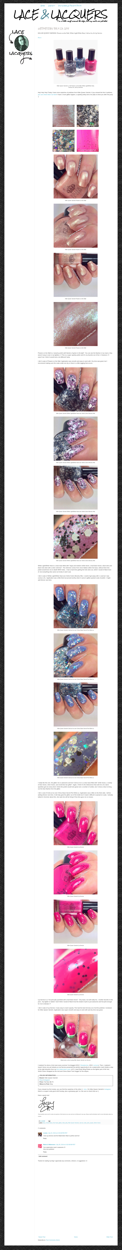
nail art (81, 1122)
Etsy (40, 1080)
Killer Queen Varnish (73, 1122)
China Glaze (49, 1122)
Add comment (43, 1156)
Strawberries (84, 1065)
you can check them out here (47, 94)
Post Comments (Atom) (53, 1240)
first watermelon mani (63, 1069)
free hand (55, 1122)
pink (88, 1122)
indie (63, 1122)
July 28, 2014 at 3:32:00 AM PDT (65, 1144)
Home (43, 5)
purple (91, 1122)
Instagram (46, 1080)
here (85, 1089)
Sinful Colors (97, 1122)
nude (85, 1122)
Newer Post (41, 1237)
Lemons (95, 1065)
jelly (66, 1122)
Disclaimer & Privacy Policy (69, 5)
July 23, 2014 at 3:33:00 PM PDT (57, 1133)
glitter (60, 1122)
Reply (45, 1138)
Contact (51, 5)
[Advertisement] (75, 1222)
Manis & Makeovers (49, 1144)
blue (44, 1122)
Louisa (45, 1133)
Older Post (109, 1237)
